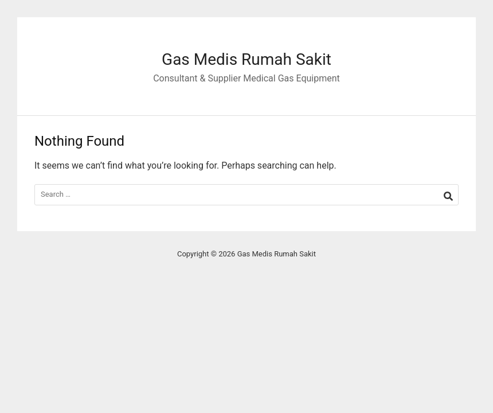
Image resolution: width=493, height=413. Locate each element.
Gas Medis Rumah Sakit (246, 59)
